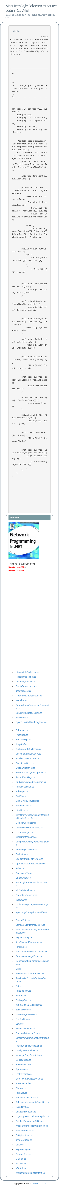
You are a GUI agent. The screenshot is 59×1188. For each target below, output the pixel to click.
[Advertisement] (21, 622)
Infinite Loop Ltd (39, 1183)
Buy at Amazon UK (16, 570)
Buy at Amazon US (16, 567)
